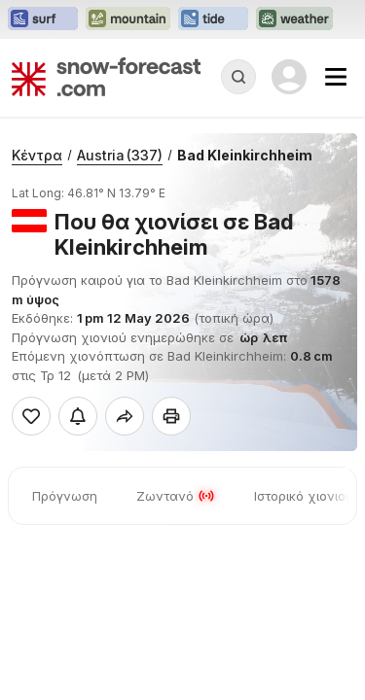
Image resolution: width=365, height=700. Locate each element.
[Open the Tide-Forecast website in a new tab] (213, 19)
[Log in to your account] (289, 76)
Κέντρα (37, 155)
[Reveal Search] (238, 76)
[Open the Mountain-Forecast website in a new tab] (128, 19)
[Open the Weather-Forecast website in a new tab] (294, 19)
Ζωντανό (175, 496)
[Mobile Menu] (335, 76)
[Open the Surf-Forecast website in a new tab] (43, 19)
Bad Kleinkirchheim (244, 155)
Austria (120, 155)
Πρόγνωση (64, 496)
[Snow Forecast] (106, 76)
